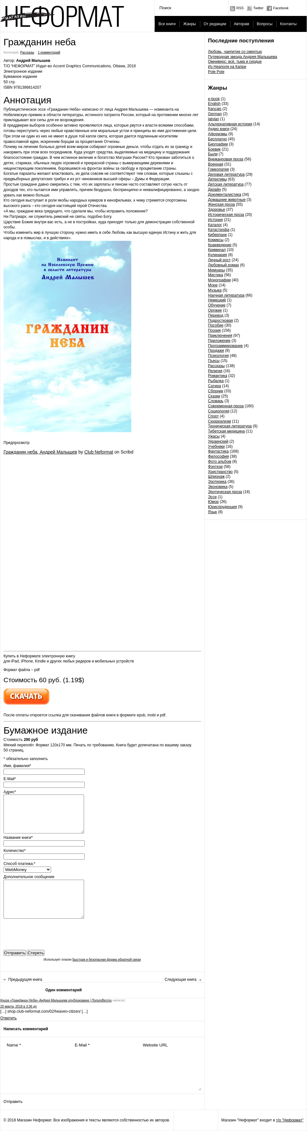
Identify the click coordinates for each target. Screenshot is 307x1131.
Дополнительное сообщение (29, 877)
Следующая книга (180, 979)
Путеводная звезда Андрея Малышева (242, 57)
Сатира (214, 386)
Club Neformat (98, 452)
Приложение (219, 340)
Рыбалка (216, 381)
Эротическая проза (225, 492)
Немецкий (217, 300)
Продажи (216, 350)
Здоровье (216, 209)
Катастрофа (218, 229)
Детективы (217, 179)
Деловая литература (226, 174)
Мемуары (216, 270)
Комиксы (216, 240)
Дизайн (214, 189)
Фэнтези (215, 466)
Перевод (215, 315)
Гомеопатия (218, 169)
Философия (218, 456)
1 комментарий (49, 52)
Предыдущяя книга (25, 979)
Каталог (215, 225)
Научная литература (226, 295)
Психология (218, 355)
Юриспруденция (222, 507)
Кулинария (217, 255)
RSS (240, 8)
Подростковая (220, 320)
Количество (15, 850)
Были (213, 154)
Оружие (215, 310)
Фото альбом (219, 461)
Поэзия (214, 330)
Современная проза (226, 406)
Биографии (218, 144)
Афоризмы (217, 134)
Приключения (220, 335)
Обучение (217, 305)
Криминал (217, 250)
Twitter (258, 8)
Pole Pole (216, 72)
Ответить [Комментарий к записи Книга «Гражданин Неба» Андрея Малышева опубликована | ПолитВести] (8, 1018)
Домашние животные (227, 199)
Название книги (18, 837)
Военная (215, 164)
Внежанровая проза (225, 159)
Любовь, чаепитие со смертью (235, 51)
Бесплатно (217, 139)
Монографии (219, 280)
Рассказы (216, 366)
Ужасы (214, 436)
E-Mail (10, 779)
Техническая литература (230, 426)
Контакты (288, 24)
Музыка (214, 290)
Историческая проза (226, 214)
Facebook (280, 8)
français (214, 109)
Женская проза (221, 204)
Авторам (241, 24)
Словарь (215, 401)
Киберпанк (217, 235)
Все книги (167, 24)
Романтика (217, 375)
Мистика (215, 275)
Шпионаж (216, 476)
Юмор (213, 501)
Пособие (215, 325)
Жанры (189, 24)
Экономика (217, 486)
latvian (213, 119)
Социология (218, 411)
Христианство (220, 471)
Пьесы (213, 361)
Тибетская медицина (226, 431)
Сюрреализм (219, 421)
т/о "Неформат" (289, 1120)
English (214, 103)
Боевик (214, 149)
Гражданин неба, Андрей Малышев (40, 452)
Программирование (225, 346)
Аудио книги (218, 129)
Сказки (214, 396)
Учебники (216, 446)
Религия (215, 371)
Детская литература (225, 184)
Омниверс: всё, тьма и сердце (235, 61)
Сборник (215, 391)
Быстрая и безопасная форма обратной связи (107, 959)
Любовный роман (223, 265)
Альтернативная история (230, 124)
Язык (212, 512)
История (215, 220)
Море (213, 285)
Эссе (212, 497)
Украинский (218, 441)
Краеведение (219, 245)
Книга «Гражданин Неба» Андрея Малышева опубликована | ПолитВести (56, 1000)
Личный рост (219, 260)
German (215, 114)
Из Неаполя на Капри (227, 66)
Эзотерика (217, 481)
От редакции (215, 24)
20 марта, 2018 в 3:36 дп (18, 1006)
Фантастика (218, 451)
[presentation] (52, 932)
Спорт (213, 416)
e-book (214, 99)
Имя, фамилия (17, 766)
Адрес (10, 792)
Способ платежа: (19, 863)
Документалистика (224, 194)
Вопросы (264, 24)
